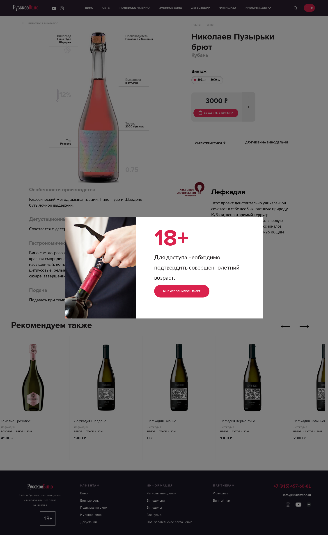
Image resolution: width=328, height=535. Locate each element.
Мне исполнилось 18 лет (185, 291)
